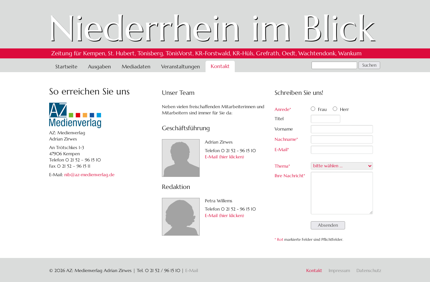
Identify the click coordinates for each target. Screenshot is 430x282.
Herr (344, 109)
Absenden (328, 225)
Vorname (284, 129)
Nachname (286, 139)
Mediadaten (136, 66)
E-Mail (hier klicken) (224, 157)
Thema (284, 166)
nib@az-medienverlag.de (89, 175)
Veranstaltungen (180, 66)
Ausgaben (99, 66)
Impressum (339, 270)
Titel (279, 119)
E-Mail (284, 150)
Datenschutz (368, 270)
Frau (322, 109)
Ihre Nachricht (290, 176)
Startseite (66, 66)
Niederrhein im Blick (211, 28)
